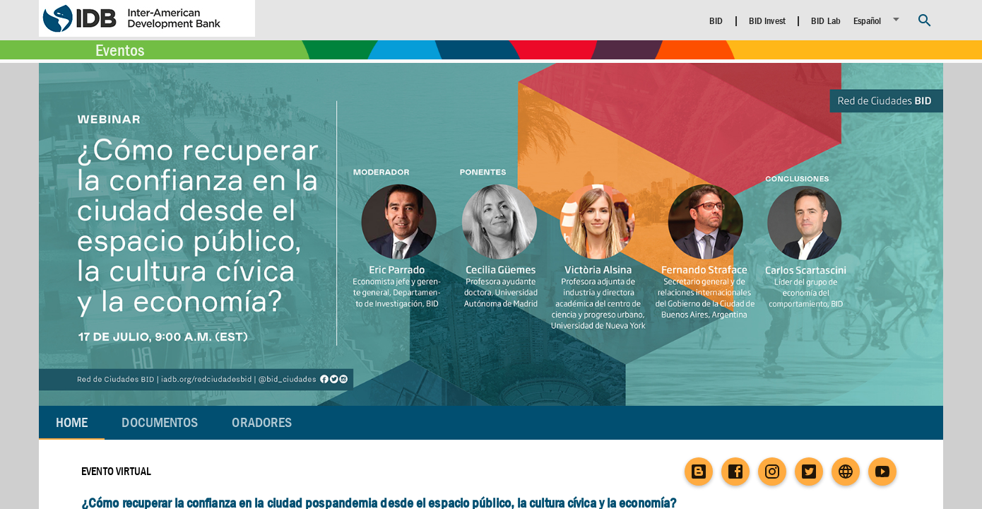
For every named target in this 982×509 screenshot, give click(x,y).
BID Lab (826, 20)
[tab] (160, 423)
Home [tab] (72, 422)
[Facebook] (735, 471)
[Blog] (699, 471)
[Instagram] (772, 471)
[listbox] (878, 19)
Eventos (119, 50)
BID (716, 20)
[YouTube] (882, 471)
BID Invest (767, 20)
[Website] (846, 471)
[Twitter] (809, 471)
